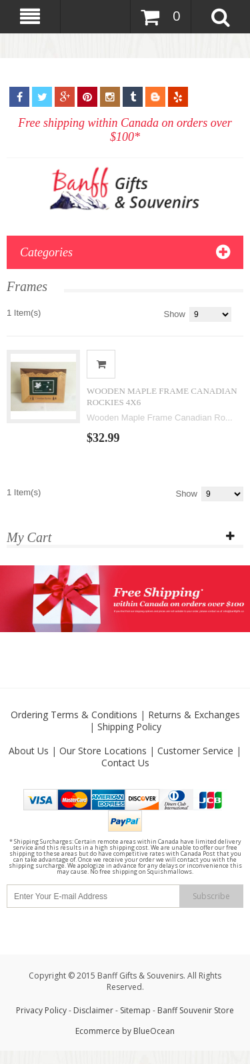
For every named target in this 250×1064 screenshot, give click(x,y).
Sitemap (135, 1010)
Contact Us (125, 762)
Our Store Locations (103, 750)
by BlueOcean (148, 1031)
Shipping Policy (129, 726)
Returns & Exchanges (194, 714)
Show (174, 314)
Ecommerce (97, 1031)
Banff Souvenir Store (195, 1010)
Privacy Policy (41, 1010)
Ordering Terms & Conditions (74, 714)
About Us (29, 750)
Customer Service (195, 750)
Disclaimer (94, 1010)
